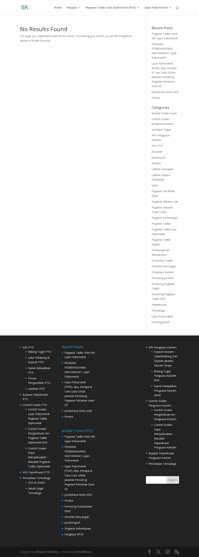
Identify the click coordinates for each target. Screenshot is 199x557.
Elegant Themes (47, 552)
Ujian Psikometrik (156, 7)
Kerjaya (72, 7)
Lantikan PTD (36, 389)
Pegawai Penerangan (165, 217)
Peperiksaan (159, 304)
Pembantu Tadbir (162, 260)
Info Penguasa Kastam (163, 347)
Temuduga (158, 310)
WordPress (84, 552)
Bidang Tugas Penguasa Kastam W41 (165, 375)
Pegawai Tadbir (161, 223)
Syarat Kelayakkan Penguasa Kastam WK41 (165, 390)
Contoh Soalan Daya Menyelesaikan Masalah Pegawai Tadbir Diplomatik (39, 457)
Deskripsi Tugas (161, 129)
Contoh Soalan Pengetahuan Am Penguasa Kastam (165, 414)
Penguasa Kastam (163, 272)
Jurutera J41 (159, 157)
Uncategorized (160, 322)
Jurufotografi (72, 522)
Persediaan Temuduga (36, 478)
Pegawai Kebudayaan (77, 528)
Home (58, 7)
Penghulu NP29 (73, 534)
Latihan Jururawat (162, 169)
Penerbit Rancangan (164, 266)
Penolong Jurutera (163, 278)
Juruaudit (157, 151)
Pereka (156, 97)
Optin (155, 185)
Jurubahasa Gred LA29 (165, 92)
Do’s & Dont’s (36, 482)
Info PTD (157, 146)
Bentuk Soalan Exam (164, 113)
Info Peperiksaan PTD (36, 472)
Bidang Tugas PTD (39, 351)
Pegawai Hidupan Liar (165, 201)
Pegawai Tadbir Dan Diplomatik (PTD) (111, 7)
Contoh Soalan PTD (35, 405)
